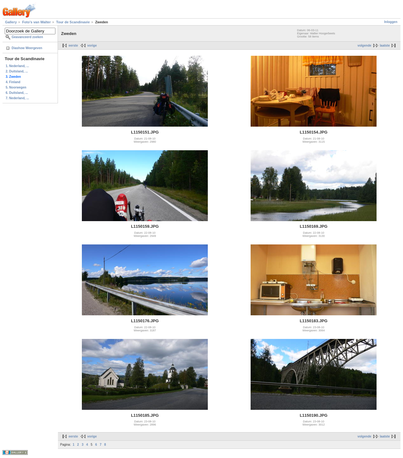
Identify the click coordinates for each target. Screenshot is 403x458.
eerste (73, 45)
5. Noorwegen (16, 87)
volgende (364, 45)
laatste (385, 45)
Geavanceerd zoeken (27, 37)
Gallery (11, 22)
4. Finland (13, 82)
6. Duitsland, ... (17, 92)
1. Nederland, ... (17, 66)
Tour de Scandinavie (73, 22)
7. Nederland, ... (17, 98)
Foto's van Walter (36, 22)
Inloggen (390, 22)
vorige (92, 45)
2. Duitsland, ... (17, 71)
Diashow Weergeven (27, 48)
